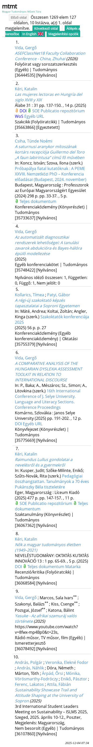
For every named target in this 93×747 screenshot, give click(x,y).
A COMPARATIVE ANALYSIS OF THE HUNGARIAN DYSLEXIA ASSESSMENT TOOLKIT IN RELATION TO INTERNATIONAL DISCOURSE (48, 372)
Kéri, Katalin (26, 89)
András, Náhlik (30, 668)
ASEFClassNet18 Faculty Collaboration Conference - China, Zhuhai (50, 55)
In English (32, 34)
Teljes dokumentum (38, 201)
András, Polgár (28, 662)
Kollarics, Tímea (29, 295)
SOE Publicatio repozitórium (58, 111)
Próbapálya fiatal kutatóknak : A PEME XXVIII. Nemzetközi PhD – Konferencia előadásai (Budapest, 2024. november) (50, 174)
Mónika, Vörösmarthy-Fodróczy (48, 676)
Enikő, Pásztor (74, 679)
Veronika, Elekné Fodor (66, 662)
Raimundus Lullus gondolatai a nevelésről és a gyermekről (43, 462)
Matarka (73, 566)
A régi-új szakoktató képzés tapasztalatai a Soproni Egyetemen (47, 303)
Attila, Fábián (59, 684)
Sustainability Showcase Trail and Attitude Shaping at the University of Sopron (49, 695)
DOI (24, 111)
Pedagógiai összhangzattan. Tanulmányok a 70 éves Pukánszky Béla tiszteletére (52, 481)
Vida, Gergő (26, 47)
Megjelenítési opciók (63, 34)
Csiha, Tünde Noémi (33, 141)
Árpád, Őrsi (52, 673)
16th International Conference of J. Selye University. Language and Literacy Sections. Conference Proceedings (47, 399)
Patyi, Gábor (58, 295)
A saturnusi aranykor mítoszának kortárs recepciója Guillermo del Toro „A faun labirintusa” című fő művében (50, 152)
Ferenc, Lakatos (29, 684)
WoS (19, 116)
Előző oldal (19, 17)
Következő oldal (46, 28)
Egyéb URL (34, 116)
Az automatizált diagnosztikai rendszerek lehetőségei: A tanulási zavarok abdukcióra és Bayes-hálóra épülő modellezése (48, 245)
